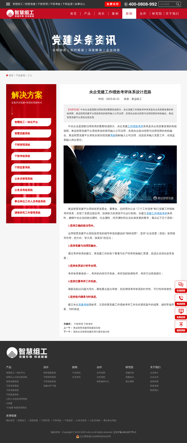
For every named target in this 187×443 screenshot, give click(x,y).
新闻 (129, 13)
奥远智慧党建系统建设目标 (86, 328)
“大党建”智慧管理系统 (16, 407)
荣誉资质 (154, 386)
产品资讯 (20, 75)
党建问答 (130, 372)
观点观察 (130, 381)
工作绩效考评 (135, 126)
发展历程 (154, 381)
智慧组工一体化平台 (26, 122)
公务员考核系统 (24, 190)
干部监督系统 (22, 167)
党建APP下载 (49, 386)
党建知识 (130, 377)
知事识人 (80, 4)
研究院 (157, 13)
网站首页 (10, 420)
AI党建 (9, 403)
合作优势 (101, 372)
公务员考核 (95, 420)
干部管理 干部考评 (83, 324)
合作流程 (101, 377)
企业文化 (154, 377)
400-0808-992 (143, 4)
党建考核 (83, 304)
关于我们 (172, 13)
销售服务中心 (103, 381)
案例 (115, 13)
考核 (112, 135)
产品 (87, 13)
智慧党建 (30, 4)
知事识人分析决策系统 (16, 377)
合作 (143, 13)
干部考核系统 (22, 156)
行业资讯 (76, 377)
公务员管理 (81, 420)
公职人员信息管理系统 (16, 399)
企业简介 (154, 372)
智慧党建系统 (22, 133)
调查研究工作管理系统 (27, 212)
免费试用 (113, 4)
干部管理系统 (22, 144)
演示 (101, 13)
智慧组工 (18, 4)
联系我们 (154, 390)
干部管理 (43, 4)
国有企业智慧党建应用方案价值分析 (91, 331)
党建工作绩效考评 (156, 213)
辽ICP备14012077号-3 (124, 432)
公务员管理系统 (24, 178)
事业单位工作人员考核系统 (30, 201)
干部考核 (55, 4)
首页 (73, 13)
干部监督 (67, 4)
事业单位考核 (110, 420)
